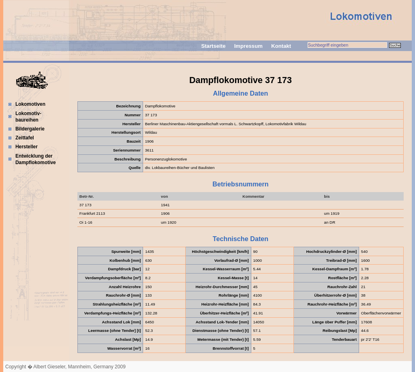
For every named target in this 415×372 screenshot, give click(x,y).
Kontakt (281, 46)
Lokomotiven (30, 104)
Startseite (213, 46)
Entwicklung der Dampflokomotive (35, 159)
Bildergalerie (30, 129)
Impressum (248, 46)
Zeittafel (24, 138)
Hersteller (26, 147)
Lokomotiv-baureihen (28, 117)
